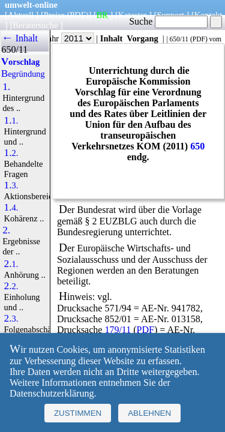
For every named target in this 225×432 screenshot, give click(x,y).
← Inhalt (19, 38)
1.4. (11, 207)
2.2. (11, 286)
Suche (168, 21)
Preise (54, 15)
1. (6, 87)
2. (6, 230)
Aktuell (21, 15)
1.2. (11, 153)
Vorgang (142, 38)
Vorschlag (20, 62)
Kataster (132, 15)
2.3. (11, 318)
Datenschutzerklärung (52, 393)
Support (170, 15)
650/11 (178, 39)
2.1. (11, 264)
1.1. (11, 120)
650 (197, 146)
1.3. (11, 185)
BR (102, 15)
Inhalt (111, 38)
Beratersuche (35, 25)
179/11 (117, 330)
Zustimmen (77, 413)
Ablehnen (149, 413)
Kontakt (208, 15)
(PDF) (78, 15)
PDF (199, 39)
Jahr (69, 38)
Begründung (23, 74)
